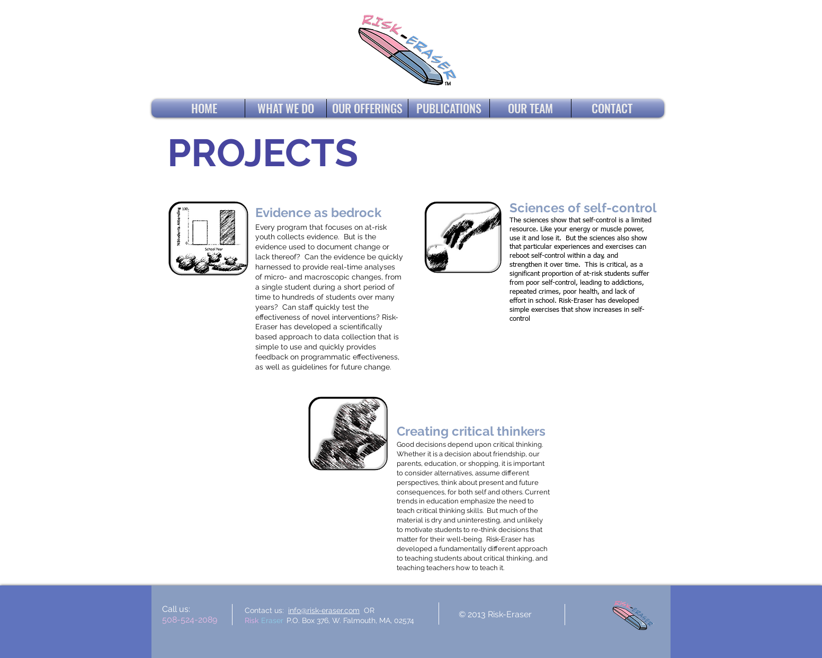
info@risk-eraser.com (324, 610)
